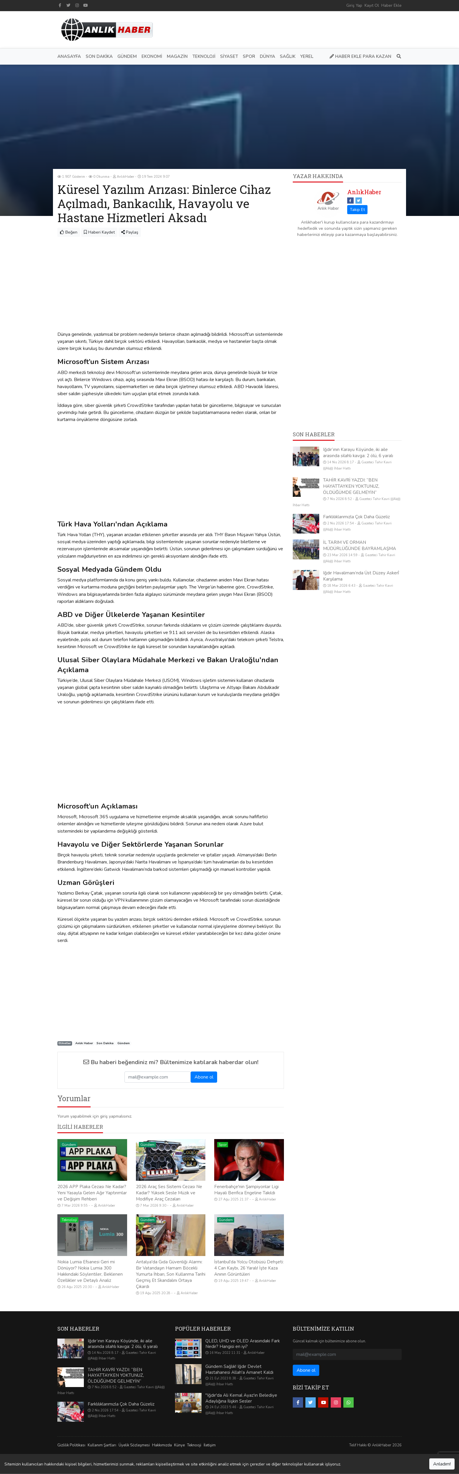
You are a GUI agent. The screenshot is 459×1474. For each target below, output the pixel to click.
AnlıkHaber (364, 192)
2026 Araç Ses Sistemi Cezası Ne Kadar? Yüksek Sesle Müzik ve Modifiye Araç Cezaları (169, 1193)
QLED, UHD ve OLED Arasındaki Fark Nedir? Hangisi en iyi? (242, 1344)
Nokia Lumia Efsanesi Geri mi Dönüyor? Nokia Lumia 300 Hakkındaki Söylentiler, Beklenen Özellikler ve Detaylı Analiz (90, 1271)
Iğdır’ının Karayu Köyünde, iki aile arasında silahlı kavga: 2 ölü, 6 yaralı (358, 453)
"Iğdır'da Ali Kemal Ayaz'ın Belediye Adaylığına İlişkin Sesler (241, 1398)
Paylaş (129, 232)
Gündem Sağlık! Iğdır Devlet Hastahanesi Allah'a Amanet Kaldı (239, 1369)
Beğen (68, 232)
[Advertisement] (294, 29)
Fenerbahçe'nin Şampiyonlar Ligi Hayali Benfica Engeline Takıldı (246, 1190)
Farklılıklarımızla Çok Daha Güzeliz (356, 517)
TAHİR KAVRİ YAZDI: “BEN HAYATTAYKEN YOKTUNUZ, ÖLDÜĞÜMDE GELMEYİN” (351, 486)
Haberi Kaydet (99, 232)
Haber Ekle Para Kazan (360, 56)
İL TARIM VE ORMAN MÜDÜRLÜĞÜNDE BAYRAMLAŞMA (359, 545)
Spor (223, 1144)
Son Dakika (105, 1043)
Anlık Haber (84, 1043)
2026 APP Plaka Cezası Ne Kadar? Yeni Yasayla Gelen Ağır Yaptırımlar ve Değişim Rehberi (92, 1193)
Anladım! (442, 1464)
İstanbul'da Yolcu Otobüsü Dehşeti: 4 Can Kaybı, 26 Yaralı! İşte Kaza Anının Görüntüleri (249, 1268)
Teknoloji (69, 1220)
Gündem (123, 1043)
